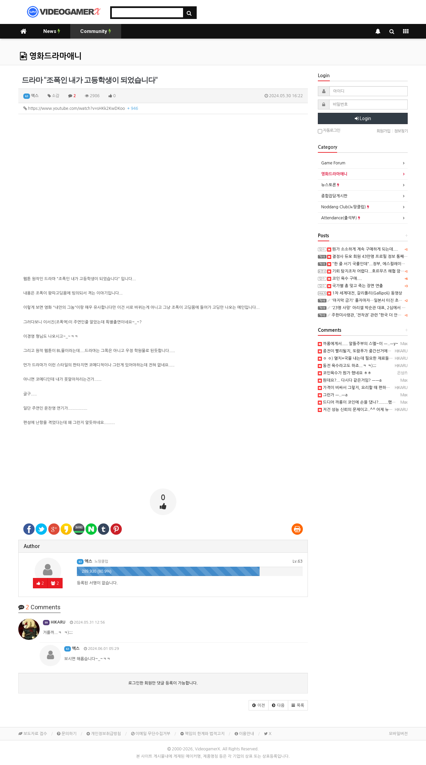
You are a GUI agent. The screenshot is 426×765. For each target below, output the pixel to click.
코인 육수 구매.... (344, 279)
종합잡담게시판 (334, 196)
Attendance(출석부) (340, 218)
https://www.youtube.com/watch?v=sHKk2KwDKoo (80, 108)
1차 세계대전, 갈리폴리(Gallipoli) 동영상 (364, 293)
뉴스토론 (330, 185)
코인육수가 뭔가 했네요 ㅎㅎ (344, 373)
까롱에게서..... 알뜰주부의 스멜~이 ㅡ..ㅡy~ (358, 344)
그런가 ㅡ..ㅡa (332, 395)
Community (95, 31)
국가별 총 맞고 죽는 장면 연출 (355, 286)
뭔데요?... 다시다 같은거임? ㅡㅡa (349, 380)
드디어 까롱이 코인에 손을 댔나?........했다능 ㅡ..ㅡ (364, 402)
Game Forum (333, 163)
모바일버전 (398, 734)
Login (363, 118)
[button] (259, 705)
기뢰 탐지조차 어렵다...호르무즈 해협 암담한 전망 (372, 271)
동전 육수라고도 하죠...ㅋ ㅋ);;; (347, 366)
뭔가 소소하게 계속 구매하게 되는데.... (362, 249)
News (51, 31)
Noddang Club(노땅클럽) (345, 207)
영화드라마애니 (51, 56)
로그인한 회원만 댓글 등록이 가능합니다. (163, 683)
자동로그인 (329, 130)
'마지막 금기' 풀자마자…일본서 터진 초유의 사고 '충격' (376, 300)
